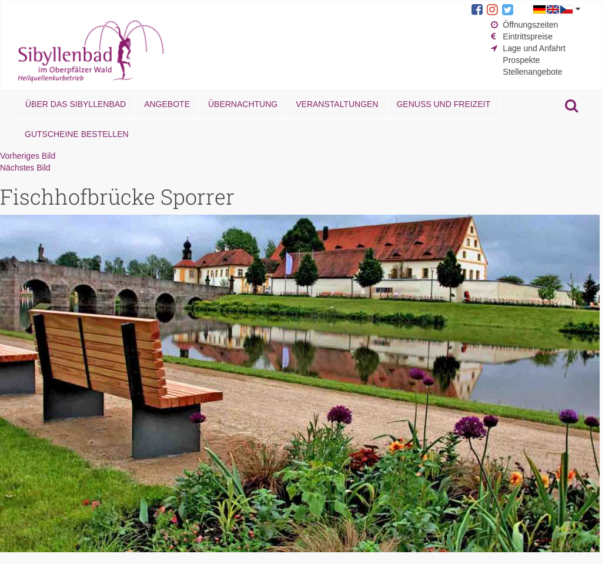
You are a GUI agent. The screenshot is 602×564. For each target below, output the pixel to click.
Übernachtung (242, 104)
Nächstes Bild (25, 167)
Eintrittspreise (528, 36)
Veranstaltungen (337, 104)
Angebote (167, 104)
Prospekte (521, 60)
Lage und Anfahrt (534, 48)
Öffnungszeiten (530, 24)
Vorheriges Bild (27, 156)
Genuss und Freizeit (443, 104)
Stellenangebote (532, 71)
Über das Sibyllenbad (75, 104)
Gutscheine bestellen (77, 134)
